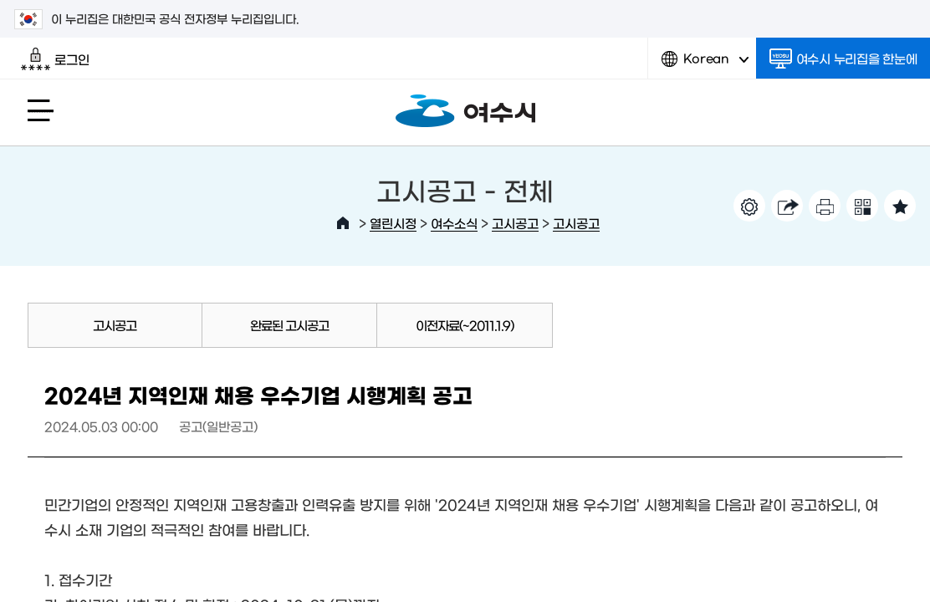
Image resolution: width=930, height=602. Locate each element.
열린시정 (393, 223)
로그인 (55, 59)
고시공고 (515, 223)
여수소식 (454, 223)
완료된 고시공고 (289, 325)
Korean (705, 65)
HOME (342, 223)
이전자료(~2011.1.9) (465, 325)
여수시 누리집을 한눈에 (843, 58)
